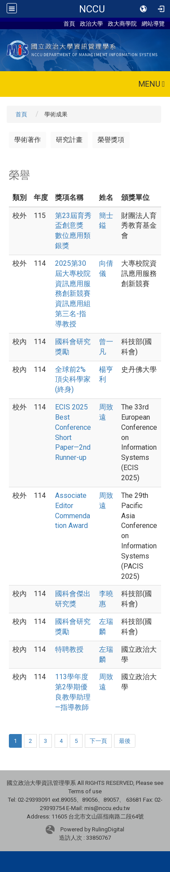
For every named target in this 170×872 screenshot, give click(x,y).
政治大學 (91, 23)
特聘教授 (69, 649)
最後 (124, 741)
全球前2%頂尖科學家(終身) (73, 379)
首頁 (69, 23)
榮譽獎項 (111, 140)
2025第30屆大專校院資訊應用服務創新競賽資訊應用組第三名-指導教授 (73, 293)
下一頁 (98, 741)
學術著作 (27, 140)
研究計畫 (69, 140)
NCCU (92, 9)
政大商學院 (122, 23)
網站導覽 (153, 23)
